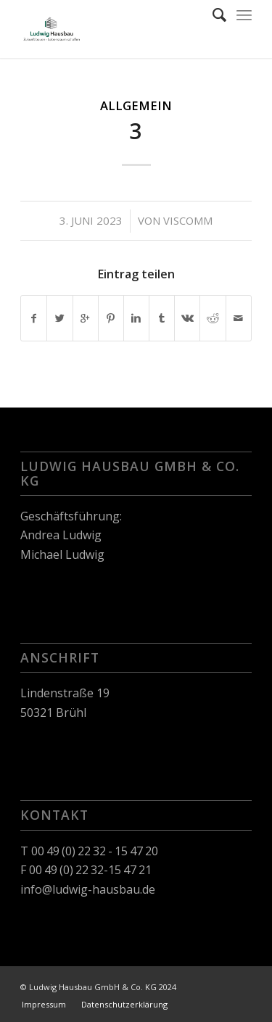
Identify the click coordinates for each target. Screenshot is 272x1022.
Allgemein (136, 105)
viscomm (188, 220)
